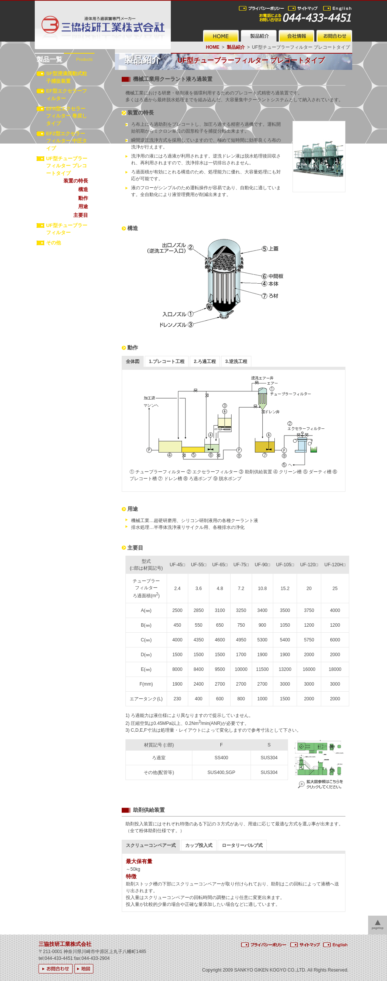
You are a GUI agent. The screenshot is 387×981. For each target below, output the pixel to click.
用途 (83, 206)
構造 (83, 189)
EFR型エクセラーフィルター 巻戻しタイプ (66, 116)
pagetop (377, 928)
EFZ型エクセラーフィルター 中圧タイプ (66, 141)
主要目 (80, 215)
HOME (213, 47)
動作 (83, 198)
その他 (53, 243)
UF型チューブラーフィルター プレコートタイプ (66, 166)
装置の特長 (75, 181)
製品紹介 (236, 47)
